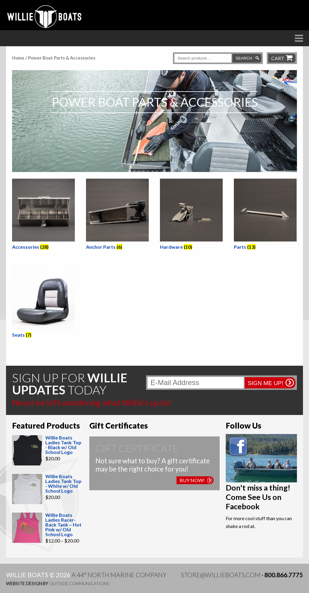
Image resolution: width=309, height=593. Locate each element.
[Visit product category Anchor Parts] (117, 215)
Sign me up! (265, 383)
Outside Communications (79, 583)
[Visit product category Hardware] (191, 215)
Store (201, 48)
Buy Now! (196, 480)
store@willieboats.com (220, 574)
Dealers (166, 48)
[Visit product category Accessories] (43, 215)
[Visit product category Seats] (43, 303)
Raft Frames (120, 48)
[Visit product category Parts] (265, 215)
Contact (288, 48)
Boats (78, 48)
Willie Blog (242, 48)
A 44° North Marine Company (119, 574)
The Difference (31, 48)
